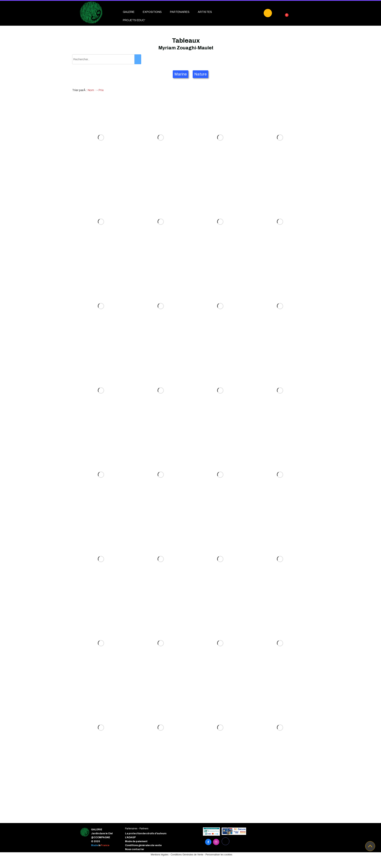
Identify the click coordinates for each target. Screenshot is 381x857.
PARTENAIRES (180, 11)
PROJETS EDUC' (134, 20)
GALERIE (128, 11)
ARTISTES (205, 11)
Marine (180, 74)
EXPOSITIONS (152, 11)
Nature (200, 74)
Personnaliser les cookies (218, 854)
